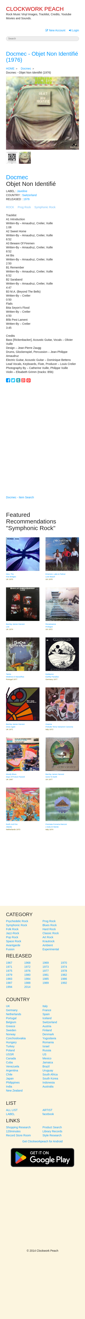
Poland (10, 1050)
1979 (9, 974)
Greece (10, 1026)
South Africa (50, 1074)
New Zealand (14, 1090)
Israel (45, 1046)
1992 (64, 982)
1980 (27, 974)
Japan (10, 1078)
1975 (9, 970)
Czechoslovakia (16, 1038)
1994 (9, 986)
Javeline (22, 191)
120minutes (13, 1131)
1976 (26, 199)
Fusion (10, 949)
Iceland (47, 1018)
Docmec (26, 68)
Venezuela (12, 1066)
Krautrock (48, 941)
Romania (48, 1042)
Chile (9, 1074)
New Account (55, 30)
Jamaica (47, 1062)
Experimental (50, 949)
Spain (46, 1014)
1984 (27, 978)
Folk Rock (12, 929)
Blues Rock (49, 925)
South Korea (50, 1078)
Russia (46, 1050)
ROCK (10, 207)
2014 (27, 986)
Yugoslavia (49, 1038)
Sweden (11, 1030)
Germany (12, 1010)
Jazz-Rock (12, 933)
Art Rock (47, 937)
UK (8, 1006)
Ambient (47, 945)
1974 (64, 966)
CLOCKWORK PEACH (35, 9)
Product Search (52, 1127)
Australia (47, 1086)
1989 (45, 982)
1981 (45, 974)
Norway (10, 1034)
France (46, 1010)
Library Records (52, 1131)
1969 (45, 962)
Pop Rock (12, 937)
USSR (10, 1054)
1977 (45, 970)
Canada (11, 1058)
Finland (47, 1030)
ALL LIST (12, 1110)
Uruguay (47, 1070)
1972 (27, 966)
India (9, 1086)
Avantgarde (13, 945)
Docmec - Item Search (20, 497)
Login (74, 30)
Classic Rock (50, 933)
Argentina (12, 1070)
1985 (45, 978)
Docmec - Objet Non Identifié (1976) (42, 57)
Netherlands (13, 1014)
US (44, 1054)
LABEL (10, 1114)
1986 (64, 978)
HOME (10, 68)
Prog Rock (24, 207)
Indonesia (48, 1082)
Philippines (13, 1082)
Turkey (10, 1046)
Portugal (11, 1018)
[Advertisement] (42, 433)
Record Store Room (18, 1135)
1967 (9, 962)
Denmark (48, 1034)
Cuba (9, 1062)
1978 (64, 970)
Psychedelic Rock (17, 921)
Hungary (11, 1042)
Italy (45, 1006)
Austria (46, 1026)
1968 (27, 962)
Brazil (46, 1066)
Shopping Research (18, 1127)
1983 (9, 978)
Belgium (11, 1022)
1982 (64, 974)
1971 (9, 966)
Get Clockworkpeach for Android (42, 1156)
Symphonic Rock (45, 207)
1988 (27, 982)
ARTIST (47, 1110)
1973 (45, 966)
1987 (9, 982)
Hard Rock (49, 929)
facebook (48, 1114)
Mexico (46, 1058)
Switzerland (29, 195)
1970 (64, 962)
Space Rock (13, 941)
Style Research (52, 1135)
